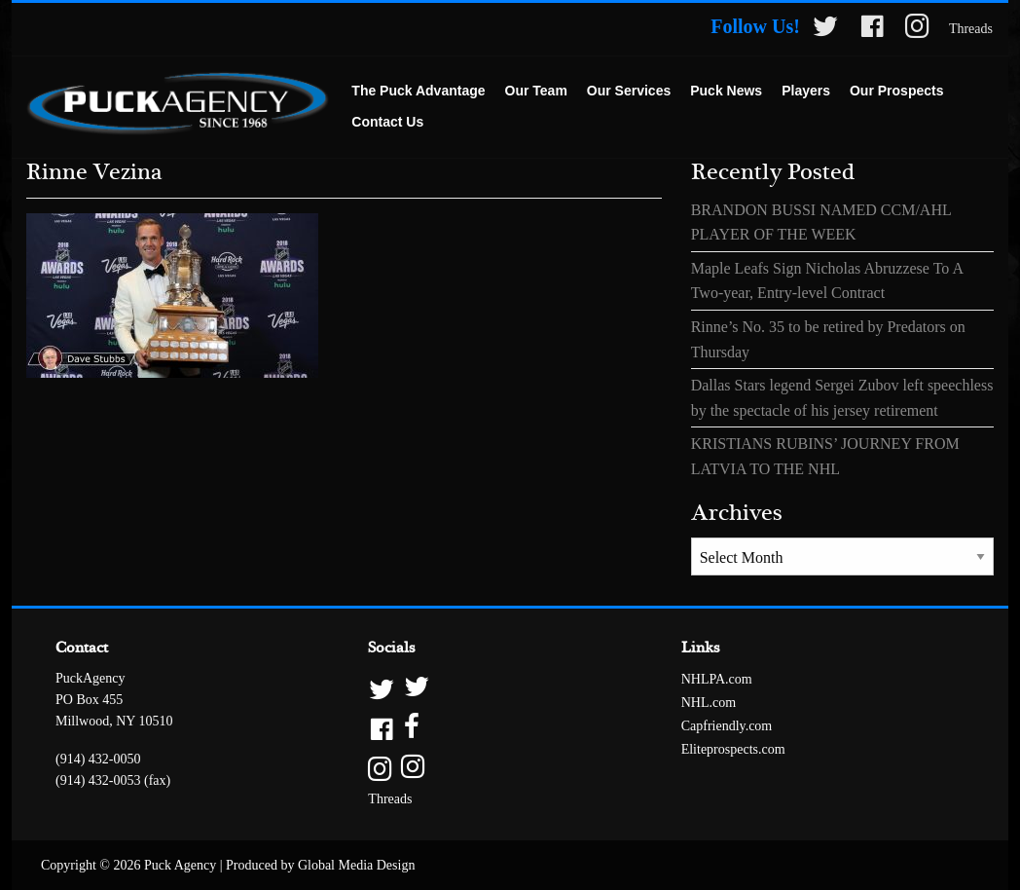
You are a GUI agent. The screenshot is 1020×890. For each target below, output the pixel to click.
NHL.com (708, 702)
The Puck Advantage (418, 90)
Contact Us (387, 122)
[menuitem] (418, 91)
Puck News (726, 90)
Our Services (629, 90)
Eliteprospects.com (733, 749)
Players (806, 90)
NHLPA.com (716, 679)
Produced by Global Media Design (320, 865)
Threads (971, 28)
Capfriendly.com (727, 726)
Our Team (536, 90)
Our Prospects (896, 90)
